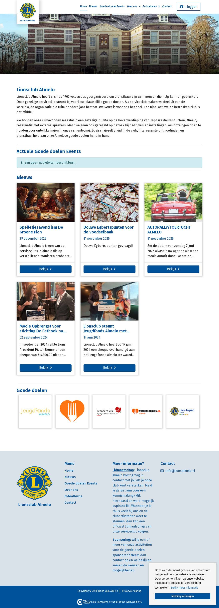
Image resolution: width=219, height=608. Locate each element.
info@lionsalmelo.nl (180, 471)
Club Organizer (92, 601)
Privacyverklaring (131, 590)
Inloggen (190, 7)
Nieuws (93, 6)
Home (83, 6)
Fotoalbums (151, 6)
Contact (167, 6)
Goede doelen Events (112, 6)
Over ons (133, 6)
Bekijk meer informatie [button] (184, 587)
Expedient (135, 601)
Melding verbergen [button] (182, 596)
